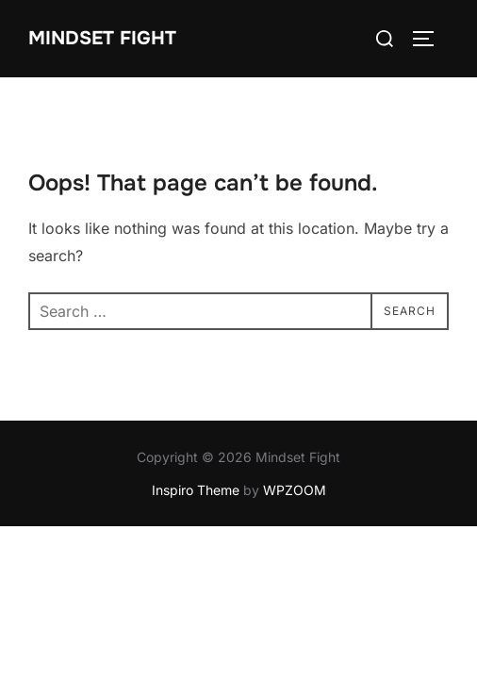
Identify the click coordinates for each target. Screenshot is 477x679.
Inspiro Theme (195, 490)
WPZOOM (294, 490)
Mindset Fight (102, 38)
